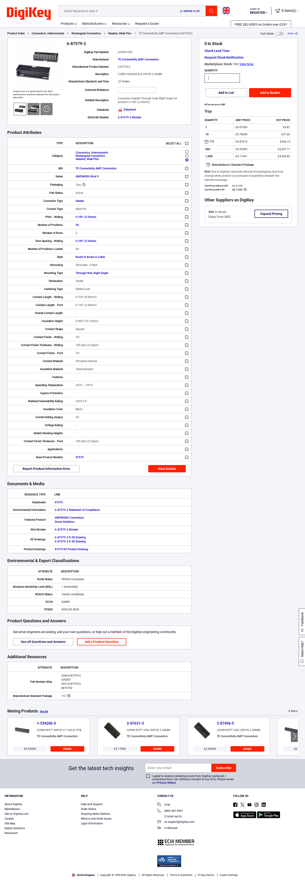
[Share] (292, 33)
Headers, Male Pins (119, 33)
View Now (246, 64)
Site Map (10, 823)
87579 (80, 457)
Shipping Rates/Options (95, 813)
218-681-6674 (169, 816)
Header (80, 201)
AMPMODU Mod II (87, 176)
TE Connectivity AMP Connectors (138, 59)
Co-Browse (167, 828)
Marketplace (12, 809)
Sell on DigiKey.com (17, 813)
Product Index (16, 33)
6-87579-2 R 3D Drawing (70, 537)
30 (77, 225)
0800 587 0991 (170, 811)
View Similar (167, 469)
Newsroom (11, 833)
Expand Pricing (271, 214)
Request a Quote (147, 23)
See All (44, 711)
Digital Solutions (15, 828)
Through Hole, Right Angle (92, 273)
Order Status (88, 809)
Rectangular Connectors (86, 33)
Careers (9, 818)
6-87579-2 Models (129, 117)
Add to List (226, 93)
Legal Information (92, 823)
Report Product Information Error (46, 469)
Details (67, 748)
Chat (163, 805)
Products (67, 23)
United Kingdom (83, 875)
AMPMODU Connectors (69, 517)
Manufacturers (92, 23)
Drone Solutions (64, 521)
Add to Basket (270, 93)
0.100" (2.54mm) (86, 217)
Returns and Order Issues (96, 818)
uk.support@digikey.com (176, 822)
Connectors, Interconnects (48, 33)
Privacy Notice (166, 782)
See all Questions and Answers (43, 642)
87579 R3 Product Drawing (71, 549)
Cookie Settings (229, 875)
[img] (29, 13)
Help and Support (92, 804)
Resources (119, 23)
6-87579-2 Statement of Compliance (77, 510)
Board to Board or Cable (90, 257)
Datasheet (127, 109)
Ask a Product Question (102, 642)
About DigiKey (13, 804)
